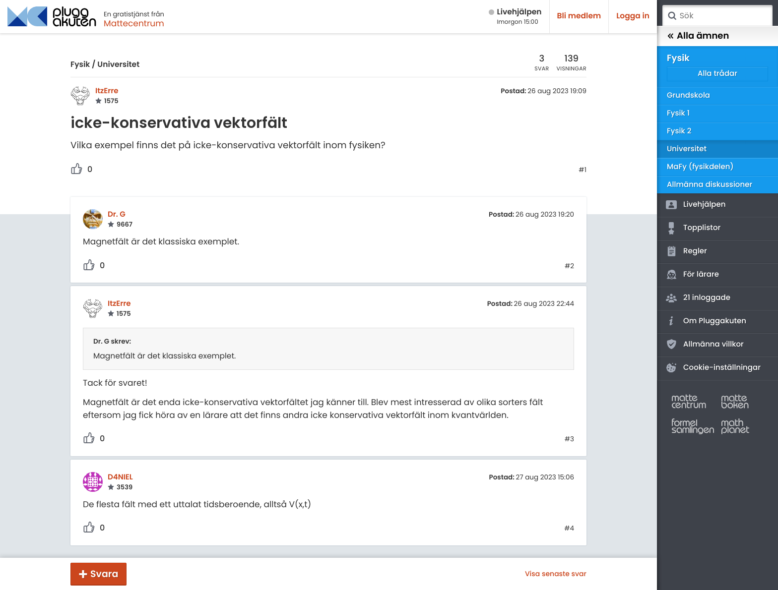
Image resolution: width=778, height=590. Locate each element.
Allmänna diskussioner (709, 184)
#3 (569, 439)
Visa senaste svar (555, 573)
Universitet (118, 64)
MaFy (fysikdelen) (700, 167)
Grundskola (688, 95)
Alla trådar (717, 73)
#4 (569, 528)
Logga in (632, 16)
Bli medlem (579, 16)
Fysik (80, 64)
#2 (569, 266)
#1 (582, 170)
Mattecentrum (134, 23)
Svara (104, 574)
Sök (672, 16)
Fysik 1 (678, 113)
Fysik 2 (679, 131)
